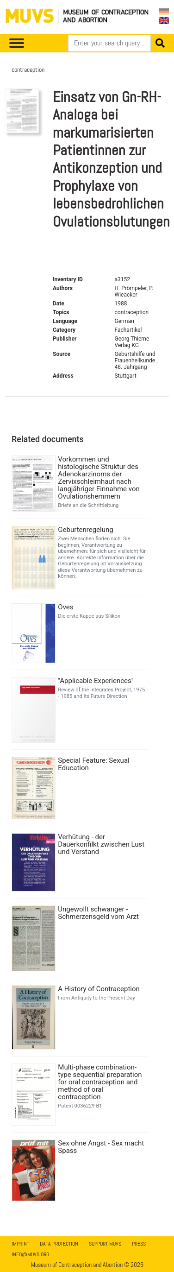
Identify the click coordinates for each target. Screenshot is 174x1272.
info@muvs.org (30, 1254)
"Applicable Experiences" (95, 680)
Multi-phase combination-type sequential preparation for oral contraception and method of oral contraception (100, 1082)
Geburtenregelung (85, 529)
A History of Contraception (99, 989)
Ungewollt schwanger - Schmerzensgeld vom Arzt (98, 912)
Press (139, 1243)
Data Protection (59, 1243)
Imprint (20, 1243)
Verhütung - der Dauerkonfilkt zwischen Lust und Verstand (101, 844)
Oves (65, 607)
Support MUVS (105, 1243)
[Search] (109, 43)
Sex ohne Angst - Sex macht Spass (101, 1146)
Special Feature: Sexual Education (93, 764)
